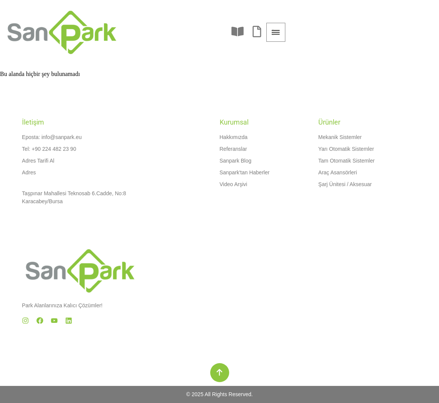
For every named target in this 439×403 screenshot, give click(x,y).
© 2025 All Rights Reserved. (219, 394)
